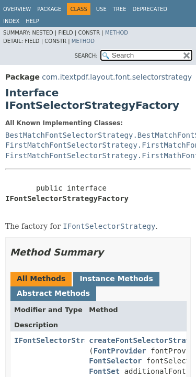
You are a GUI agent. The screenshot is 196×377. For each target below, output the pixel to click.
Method (116, 33)
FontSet (104, 371)
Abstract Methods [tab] (53, 293)
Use (101, 9)
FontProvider (120, 351)
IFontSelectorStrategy (60, 340)
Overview (17, 9)
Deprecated (149, 9)
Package (49, 9)
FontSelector (115, 361)
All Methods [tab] (41, 278)
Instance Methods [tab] (116, 278)
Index (11, 21)
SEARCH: (86, 56)
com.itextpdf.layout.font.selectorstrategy (117, 77)
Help (32, 21)
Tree (119, 9)
